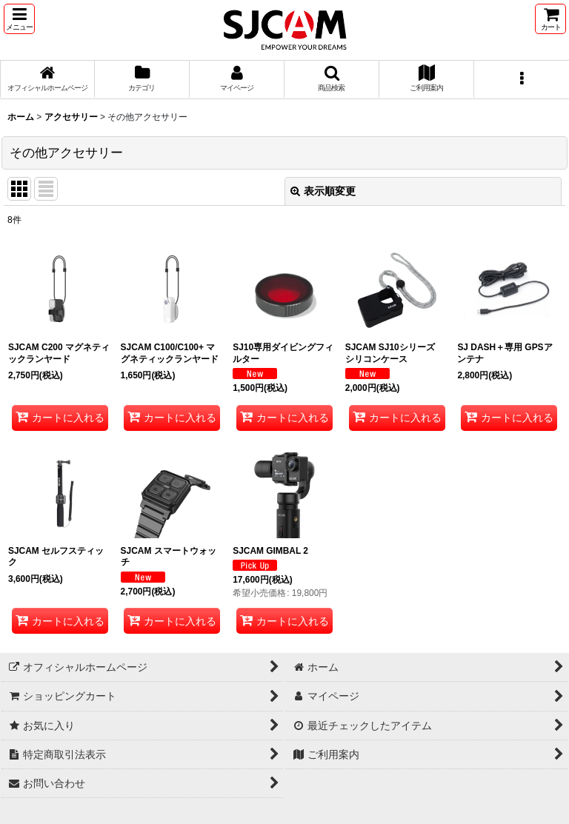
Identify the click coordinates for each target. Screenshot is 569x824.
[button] (19, 19)
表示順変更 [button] (323, 191)
